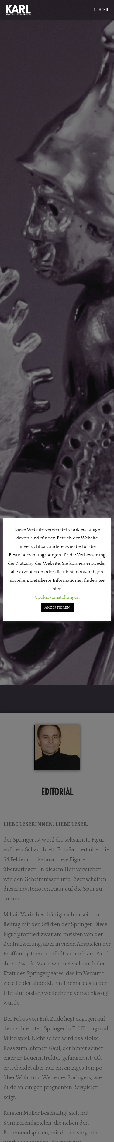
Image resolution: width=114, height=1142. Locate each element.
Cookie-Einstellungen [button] (57, 597)
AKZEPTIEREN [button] (57, 607)
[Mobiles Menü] (101, 9)
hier (56, 588)
